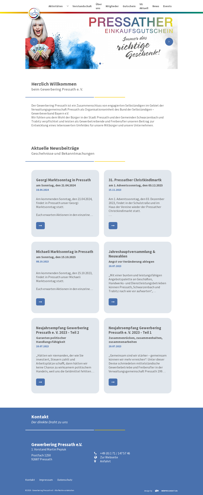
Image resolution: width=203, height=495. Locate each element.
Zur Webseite (109, 457)
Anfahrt (105, 461)
